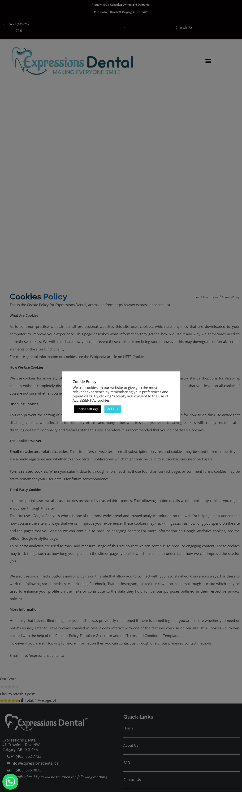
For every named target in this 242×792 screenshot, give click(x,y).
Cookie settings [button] (87, 409)
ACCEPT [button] (112, 409)
